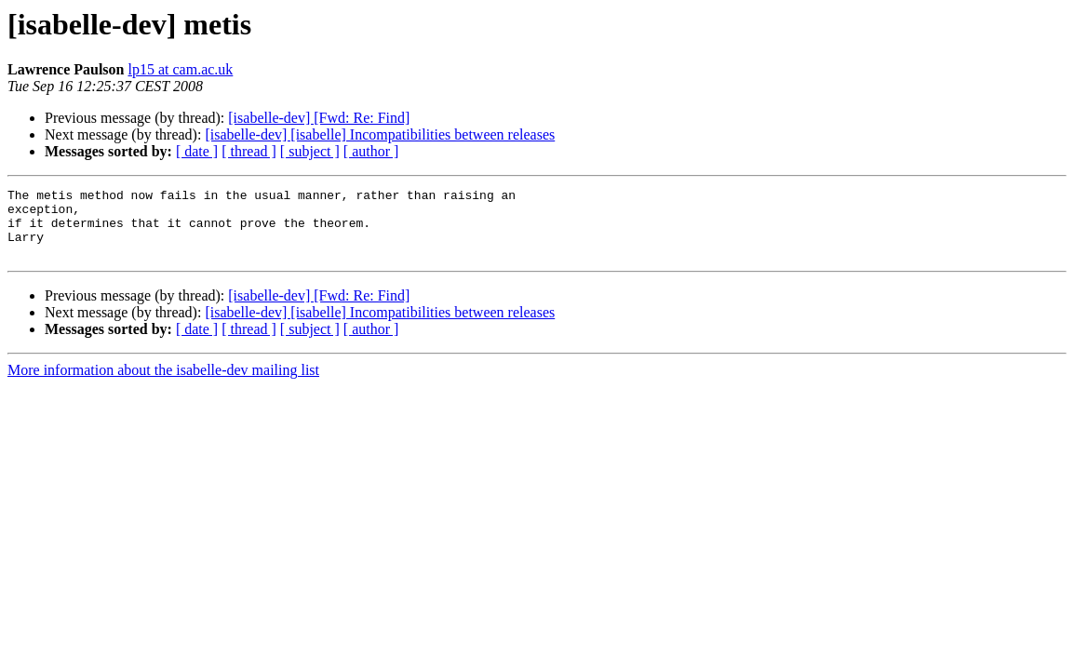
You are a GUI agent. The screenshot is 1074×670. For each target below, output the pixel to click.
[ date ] (197, 151)
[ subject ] (310, 151)
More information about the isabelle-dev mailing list (163, 384)
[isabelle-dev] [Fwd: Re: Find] (318, 118)
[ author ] (371, 151)
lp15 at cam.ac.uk (180, 69)
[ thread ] (249, 151)
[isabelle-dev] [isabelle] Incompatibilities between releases (380, 134)
